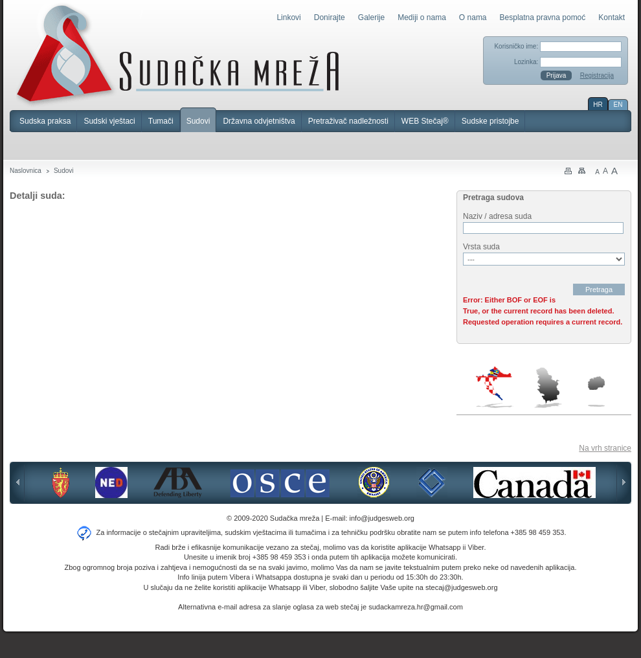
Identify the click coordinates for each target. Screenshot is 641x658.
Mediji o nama (422, 17)
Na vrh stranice (605, 448)
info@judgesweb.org (382, 518)
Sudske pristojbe (490, 121)
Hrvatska (495, 387)
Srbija (548, 387)
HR (597, 104)
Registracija (597, 75)
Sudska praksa (45, 121)
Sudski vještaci (109, 121)
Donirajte (329, 17)
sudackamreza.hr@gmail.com (415, 607)
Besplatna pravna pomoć (543, 17)
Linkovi (288, 17)
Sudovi (198, 121)
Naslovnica (25, 170)
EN (618, 104)
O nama (473, 17)
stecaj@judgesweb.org (461, 587)
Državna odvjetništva (259, 121)
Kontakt (611, 17)
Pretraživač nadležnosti (348, 121)
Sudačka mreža (177, 54)
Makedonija (596, 391)
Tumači (161, 121)
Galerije (371, 17)
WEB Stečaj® (425, 121)
